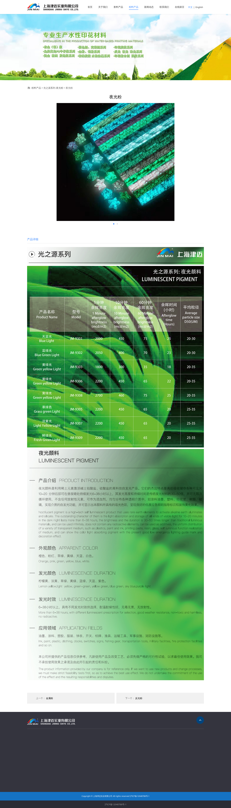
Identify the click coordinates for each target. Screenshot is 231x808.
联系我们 (164, 7)
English (199, 7)
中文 (190, 7)
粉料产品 (133, 7)
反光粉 (138, 698)
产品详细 (32, 239)
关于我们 (103, 7)
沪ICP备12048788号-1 (116, 804)
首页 (90, 7)
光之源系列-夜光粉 (53, 87)
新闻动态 (149, 7)
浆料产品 (118, 7)
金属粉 (49, 698)
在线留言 (179, 7)
